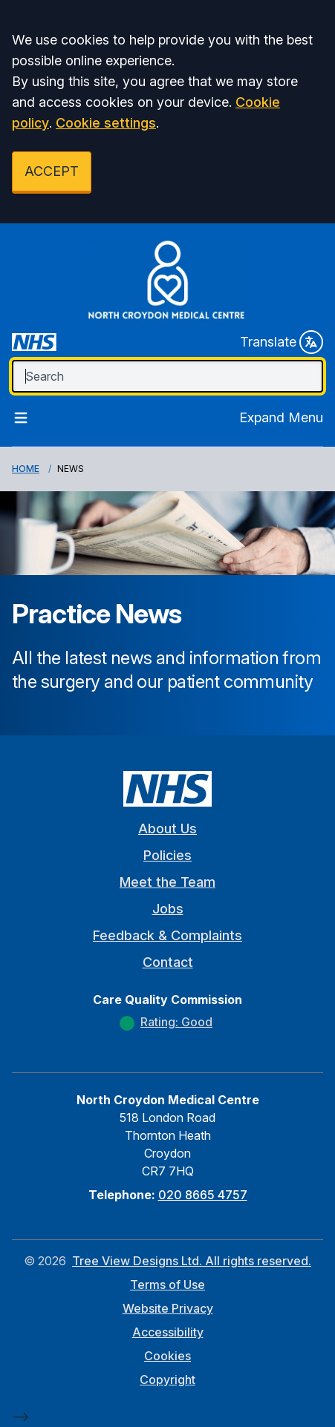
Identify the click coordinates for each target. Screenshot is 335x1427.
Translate (281, 342)
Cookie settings (106, 123)
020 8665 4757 (202, 1194)
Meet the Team (167, 882)
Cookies (167, 1355)
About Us (167, 828)
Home (25, 468)
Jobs (167, 908)
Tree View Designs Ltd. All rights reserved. (191, 1260)
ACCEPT (52, 171)
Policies (167, 855)
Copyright (167, 1379)
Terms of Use (167, 1284)
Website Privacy (168, 1308)
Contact (168, 962)
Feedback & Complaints (167, 935)
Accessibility (168, 1332)
